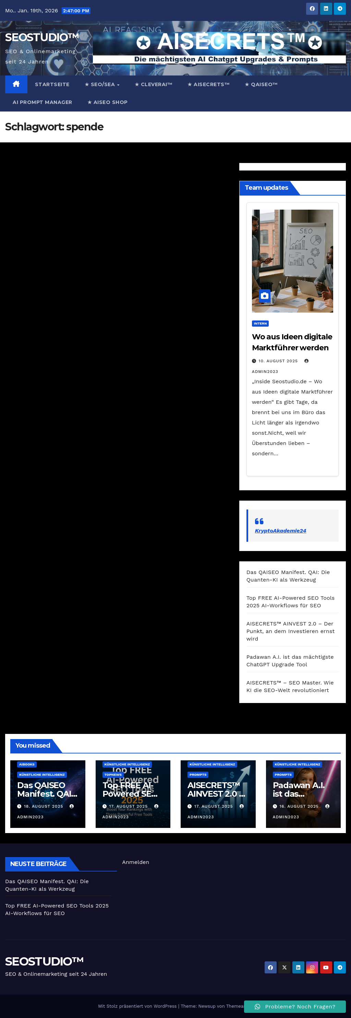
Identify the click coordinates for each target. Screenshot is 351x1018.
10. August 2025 (279, 361)
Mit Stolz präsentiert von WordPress (138, 1006)
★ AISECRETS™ (208, 84)
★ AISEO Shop (107, 102)
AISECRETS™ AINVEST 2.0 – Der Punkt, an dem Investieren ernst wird (290, 631)
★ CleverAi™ (154, 84)
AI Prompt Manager (42, 102)
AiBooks (27, 764)
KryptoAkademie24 (280, 530)
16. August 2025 (299, 806)
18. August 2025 (44, 806)
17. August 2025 (129, 806)
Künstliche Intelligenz (42, 774)
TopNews (113, 774)
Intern (260, 323)
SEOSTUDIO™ (41, 37)
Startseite (52, 84)
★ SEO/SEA (101, 84)
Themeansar (239, 1006)
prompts (198, 774)
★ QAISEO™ (261, 84)
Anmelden (135, 862)
